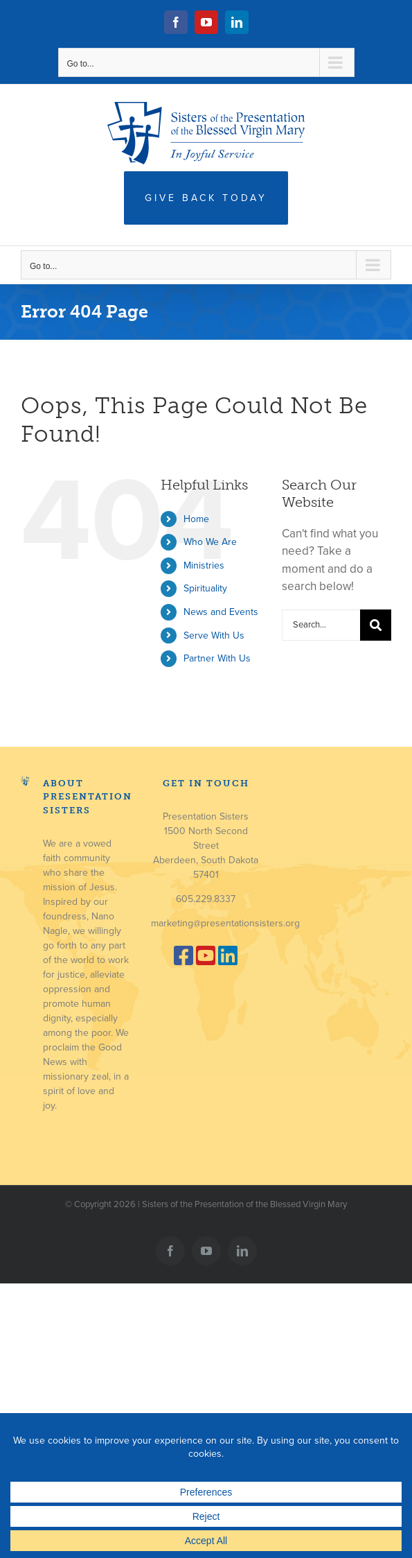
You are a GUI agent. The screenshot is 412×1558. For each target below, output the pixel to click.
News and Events (220, 612)
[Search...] (321, 625)
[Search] (375, 625)
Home (196, 519)
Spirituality (205, 588)
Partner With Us (217, 658)
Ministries (203, 565)
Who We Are (210, 542)
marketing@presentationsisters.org (225, 923)
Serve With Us (213, 635)
